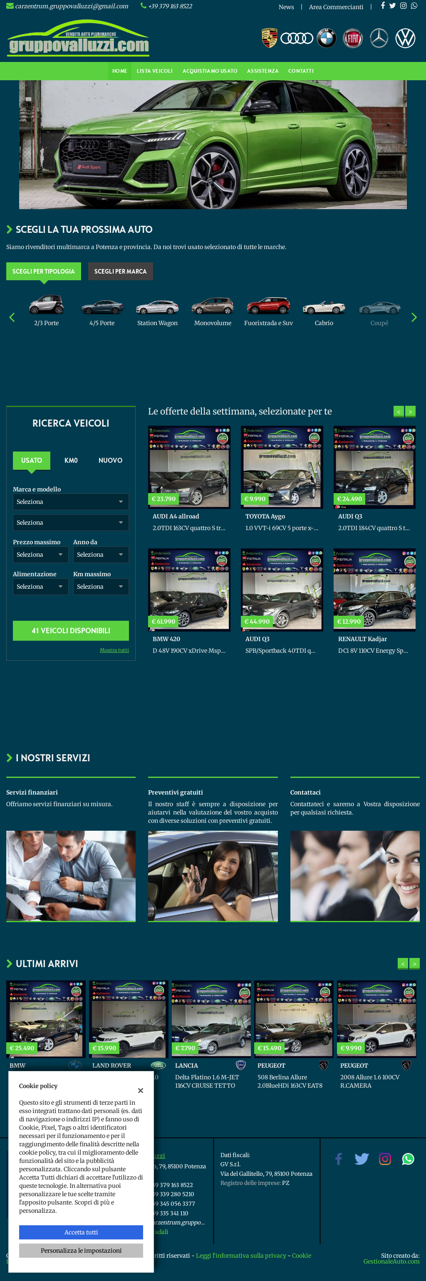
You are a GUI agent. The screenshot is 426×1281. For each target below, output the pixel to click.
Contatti (301, 70)
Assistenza (263, 70)
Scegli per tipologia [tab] (43, 271)
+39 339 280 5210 (171, 1194)
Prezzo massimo (36, 542)
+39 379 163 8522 (170, 6)
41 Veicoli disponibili (71, 630)
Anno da (85, 542)
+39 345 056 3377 (172, 1203)
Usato (31, 460)
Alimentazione (35, 574)
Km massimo (92, 574)
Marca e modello (37, 489)
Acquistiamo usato (210, 70)
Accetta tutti (81, 1232)
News (286, 7)
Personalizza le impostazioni (81, 1250)
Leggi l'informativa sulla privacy (241, 1255)
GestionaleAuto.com (392, 1261)
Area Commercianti (336, 7)
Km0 (71, 460)
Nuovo (110, 460)
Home (119, 70)
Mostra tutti (114, 650)
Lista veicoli (155, 70)
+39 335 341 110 (168, 1213)
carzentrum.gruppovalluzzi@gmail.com (71, 6)
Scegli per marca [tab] (120, 271)
